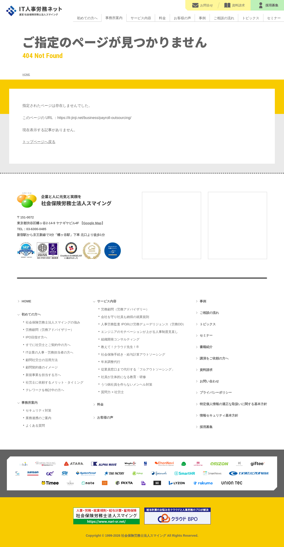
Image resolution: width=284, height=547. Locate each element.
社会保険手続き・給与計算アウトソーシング (133, 354)
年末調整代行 (110, 362)
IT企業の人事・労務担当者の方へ (49, 352)
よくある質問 (35, 425)
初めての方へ (87, 18)
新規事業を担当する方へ (43, 375)
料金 (162, 18)
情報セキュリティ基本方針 (219, 415)
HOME (26, 301)
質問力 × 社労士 (112, 392)
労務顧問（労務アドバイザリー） (50, 330)
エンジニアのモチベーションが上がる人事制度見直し (139, 332)
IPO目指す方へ (36, 337)
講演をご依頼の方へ (214, 358)
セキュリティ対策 (38, 410)
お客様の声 (182, 18)
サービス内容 (141, 18)
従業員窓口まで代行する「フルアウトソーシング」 (138, 369)
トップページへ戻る (38, 142)
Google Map (92, 223)
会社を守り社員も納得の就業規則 (125, 317)
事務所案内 (114, 18)
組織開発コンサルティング (120, 339)
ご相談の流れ (224, 18)
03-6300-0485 (36, 229)
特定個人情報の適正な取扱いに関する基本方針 (233, 404)
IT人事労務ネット (34, 11)
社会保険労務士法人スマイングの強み (53, 322)
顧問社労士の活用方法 (42, 360)
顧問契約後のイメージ (42, 367)
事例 (202, 18)
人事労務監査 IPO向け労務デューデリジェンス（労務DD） (143, 324)
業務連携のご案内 (38, 418)
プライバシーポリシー (216, 392)
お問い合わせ (209, 381)
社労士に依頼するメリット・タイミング (54, 382)
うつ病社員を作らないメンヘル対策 (126, 384)
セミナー (206, 335)
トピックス (250, 18)
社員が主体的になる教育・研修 (123, 377)
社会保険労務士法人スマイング (64, 200)
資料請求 (206, 370)
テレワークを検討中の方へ (45, 390)
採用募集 (206, 427)
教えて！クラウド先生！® (120, 347)
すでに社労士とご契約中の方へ (48, 345)
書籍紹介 (206, 347)
